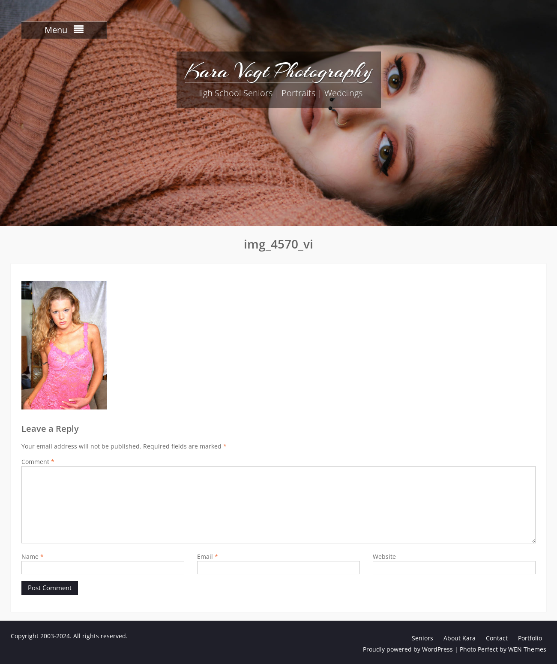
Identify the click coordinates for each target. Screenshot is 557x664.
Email (207, 556)
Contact (497, 638)
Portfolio (530, 638)
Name (32, 556)
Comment (37, 462)
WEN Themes (527, 649)
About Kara (459, 638)
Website (384, 556)
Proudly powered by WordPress (408, 649)
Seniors (422, 638)
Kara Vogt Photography (278, 71)
